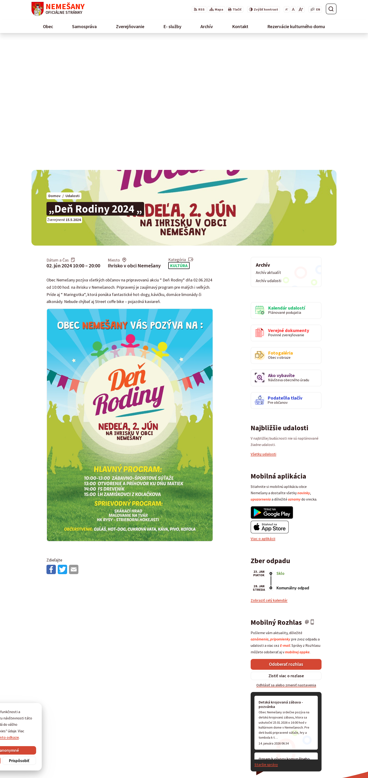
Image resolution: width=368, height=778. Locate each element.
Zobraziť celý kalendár (269, 470)
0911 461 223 (258, 732)
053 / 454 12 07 (259, 727)
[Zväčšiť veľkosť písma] (301, 9)
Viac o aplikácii (263, 409)
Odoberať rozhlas (286, 535)
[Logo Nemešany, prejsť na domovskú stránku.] (58, 9)
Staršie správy (266, 635)
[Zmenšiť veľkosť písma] (287, 9)
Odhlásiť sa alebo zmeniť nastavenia (286, 555)
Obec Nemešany (154, 765)
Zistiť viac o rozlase (286, 546)
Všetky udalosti (263, 324)
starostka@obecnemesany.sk (272, 738)
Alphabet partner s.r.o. (92, 765)
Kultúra (179, 136)
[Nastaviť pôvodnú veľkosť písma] (293, 9)
